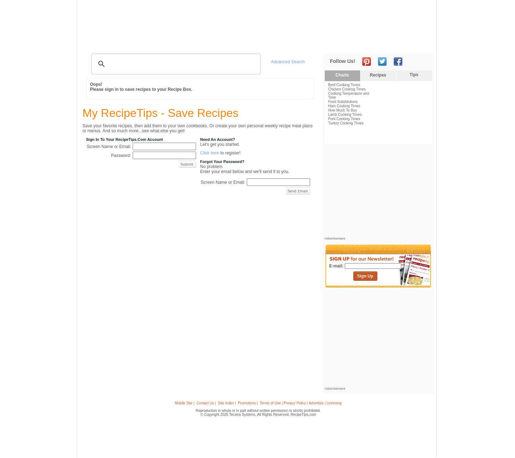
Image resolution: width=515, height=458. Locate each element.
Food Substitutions (343, 102)
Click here (209, 153)
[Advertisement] (302, 19)
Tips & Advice (126, 43)
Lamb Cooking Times (345, 115)
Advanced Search (288, 61)
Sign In (420, 43)
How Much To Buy (342, 110)
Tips (413, 74)
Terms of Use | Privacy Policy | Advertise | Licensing (301, 403)
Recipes (96, 43)
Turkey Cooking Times (346, 123)
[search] (175, 64)
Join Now (404, 43)
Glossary (156, 43)
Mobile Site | (185, 403)
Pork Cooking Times (344, 119)
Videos (179, 43)
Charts (342, 75)
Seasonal (234, 43)
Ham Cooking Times (344, 106)
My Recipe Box (268, 43)
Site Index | (227, 403)
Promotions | (248, 403)
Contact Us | (206, 403)
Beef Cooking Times (344, 85)
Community (205, 43)
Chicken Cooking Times (347, 89)
